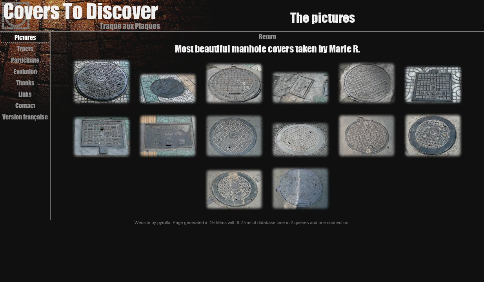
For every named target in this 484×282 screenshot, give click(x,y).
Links (25, 94)
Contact (25, 105)
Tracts (25, 49)
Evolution (25, 71)
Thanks (25, 83)
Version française (25, 117)
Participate (25, 60)
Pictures (25, 37)
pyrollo (163, 222)
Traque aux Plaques (130, 26)
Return (267, 37)
